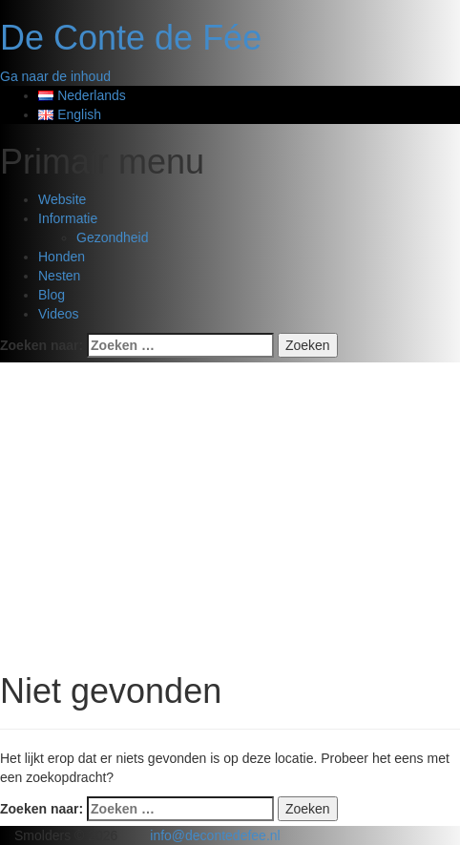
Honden (61, 256)
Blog (51, 294)
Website (62, 199)
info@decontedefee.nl (215, 835)
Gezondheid (112, 237)
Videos (58, 313)
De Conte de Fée (130, 37)
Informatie (67, 218)
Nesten (59, 275)
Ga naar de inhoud (55, 76)
